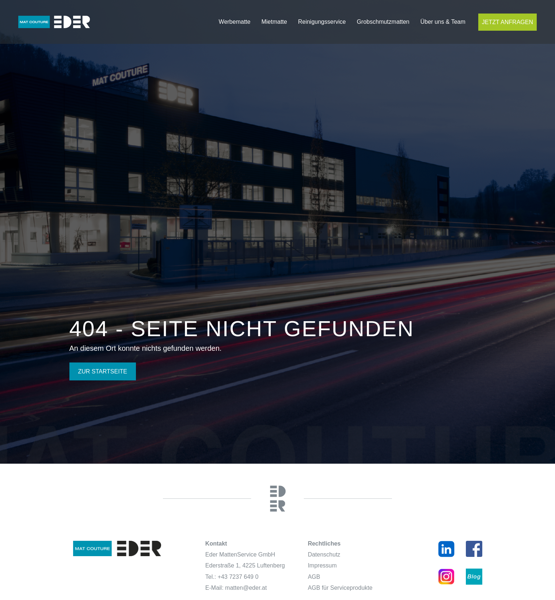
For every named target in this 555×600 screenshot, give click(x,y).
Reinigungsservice (322, 22)
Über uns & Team (442, 22)
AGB (314, 577)
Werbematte (235, 22)
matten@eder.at (246, 588)
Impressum (322, 565)
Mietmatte (274, 22)
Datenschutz (324, 554)
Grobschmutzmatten (383, 22)
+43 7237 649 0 (238, 577)
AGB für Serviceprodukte (340, 588)
